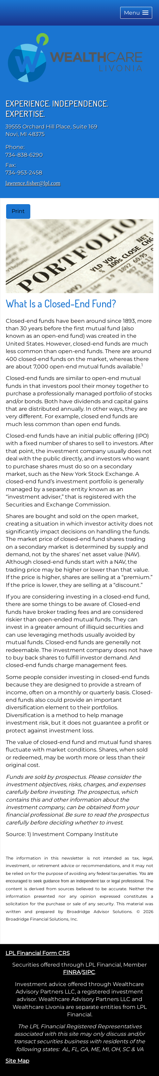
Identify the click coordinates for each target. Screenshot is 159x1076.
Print (18, 211)
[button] (136, 13)
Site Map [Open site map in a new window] (17, 1061)
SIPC (88, 972)
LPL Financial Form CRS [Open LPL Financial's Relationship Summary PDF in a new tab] (37, 953)
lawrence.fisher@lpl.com (32, 183)
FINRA (71, 972)
